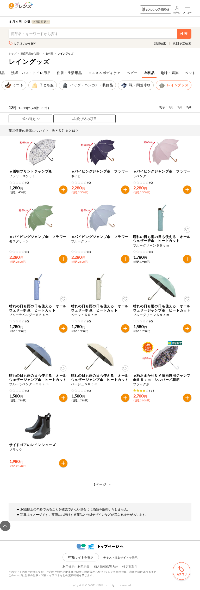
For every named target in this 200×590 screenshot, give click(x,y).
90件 (44, 108)
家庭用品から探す (31, 53)
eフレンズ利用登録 (155, 9)
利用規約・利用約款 (76, 566)
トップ (12, 53)
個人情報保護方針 (106, 566)
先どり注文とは (65, 130)
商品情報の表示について (28, 130)
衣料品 (49, 53)
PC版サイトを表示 (80, 557)
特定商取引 (130, 566)
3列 (188, 107)
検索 (184, 34)
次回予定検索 (182, 43)
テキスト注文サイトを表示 (120, 557)
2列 (179, 107)
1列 (170, 107)
